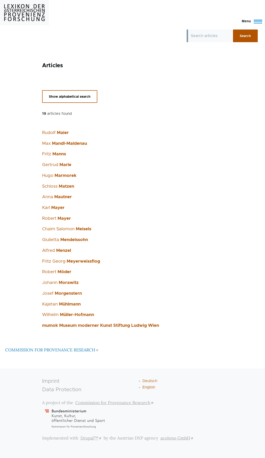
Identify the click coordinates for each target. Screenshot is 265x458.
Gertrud (56, 165)
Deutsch (149, 381)
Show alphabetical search (70, 96)
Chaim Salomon (66, 229)
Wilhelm (68, 315)
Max (64, 143)
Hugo (59, 175)
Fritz (54, 154)
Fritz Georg (71, 261)
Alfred (56, 250)
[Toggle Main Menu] (250, 21)
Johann (60, 282)
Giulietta (65, 240)
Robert (56, 218)
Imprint (50, 381)
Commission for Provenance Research (115, 402)
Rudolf (55, 132)
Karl (53, 207)
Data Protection (61, 389)
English (148, 387)
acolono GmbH (177, 438)
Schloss (58, 186)
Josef (62, 293)
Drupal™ (91, 438)
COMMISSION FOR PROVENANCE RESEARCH (52, 350)
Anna (57, 197)
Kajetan (61, 304)
